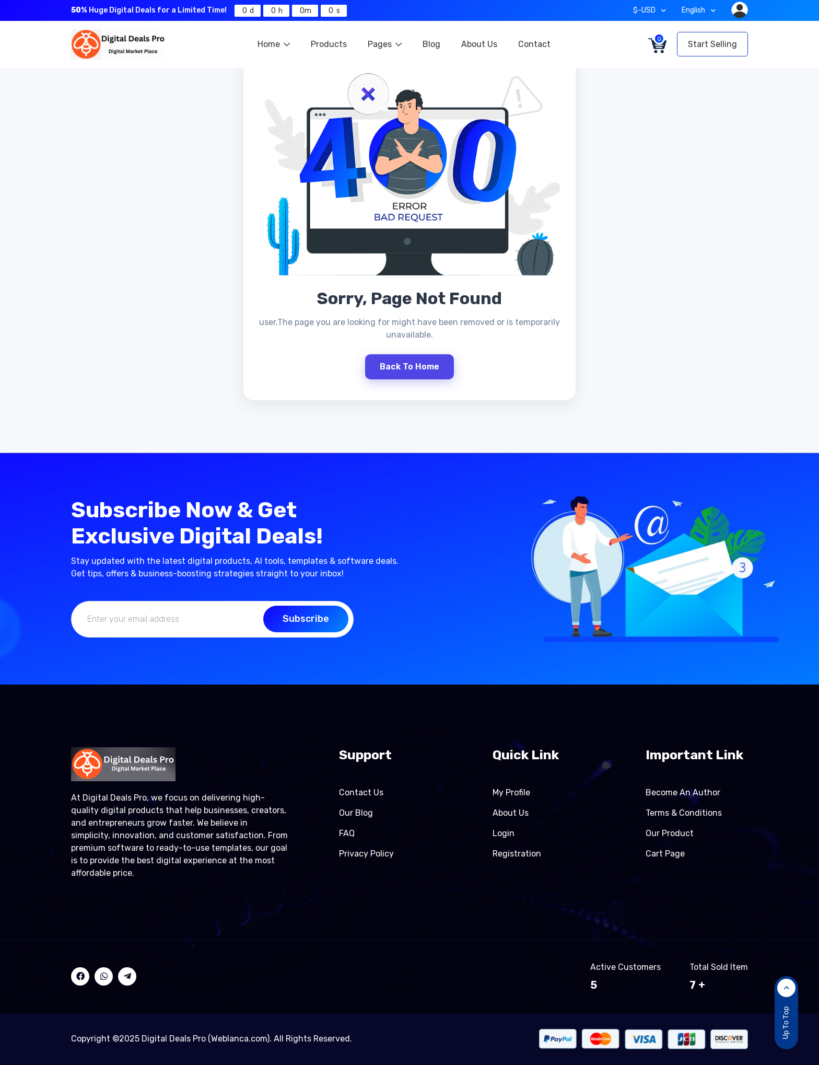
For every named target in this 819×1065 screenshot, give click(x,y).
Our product (670, 833)
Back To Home (409, 367)
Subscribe (306, 618)
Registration (517, 854)
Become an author (683, 792)
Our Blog (356, 813)
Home (274, 44)
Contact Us (361, 792)
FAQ (347, 833)
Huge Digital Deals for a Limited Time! (149, 10)
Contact (534, 44)
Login (503, 833)
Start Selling (712, 44)
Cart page (665, 854)
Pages (385, 44)
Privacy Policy (366, 854)
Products (329, 44)
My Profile (511, 792)
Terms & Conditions (684, 813)
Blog (431, 44)
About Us (479, 44)
